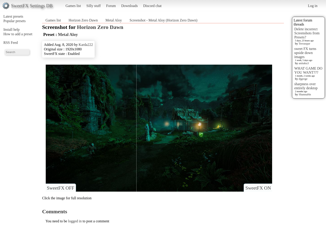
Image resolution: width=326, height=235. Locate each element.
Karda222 (86, 45)
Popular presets (14, 21)
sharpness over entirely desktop (306, 86)
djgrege (303, 78)
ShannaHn (305, 94)
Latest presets (13, 16)
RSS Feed (10, 43)
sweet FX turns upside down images (305, 53)
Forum (111, 6)
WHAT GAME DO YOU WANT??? (308, 70)
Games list (73, 6)
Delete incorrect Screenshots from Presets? (307, 33)
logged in (75, 221)
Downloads (129, 6)
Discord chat (152, 6)
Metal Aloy (113, 20)
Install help (11, 29)
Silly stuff (93, 6)
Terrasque (304, 43)
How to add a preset (17, 34)
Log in (312, 6)
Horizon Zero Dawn (83, 20)
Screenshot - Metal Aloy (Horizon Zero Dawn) (163, 20)
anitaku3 (304, 63)
